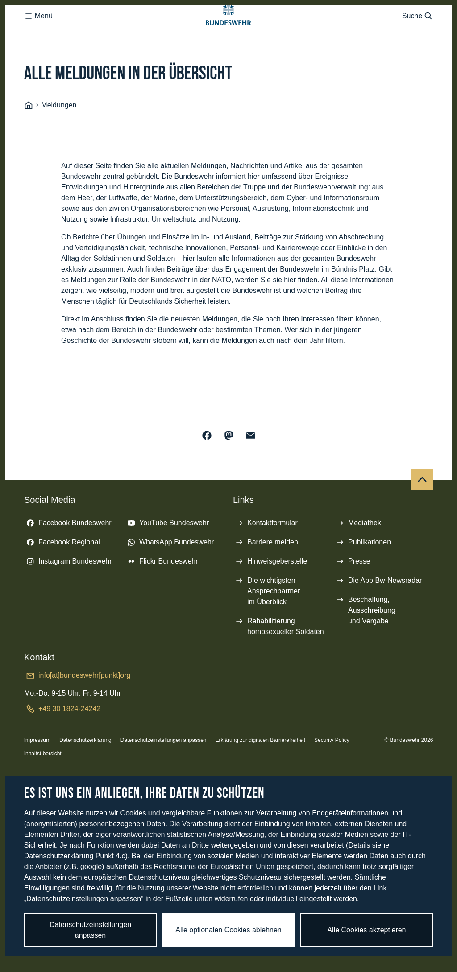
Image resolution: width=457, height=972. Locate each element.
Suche (417, 33)
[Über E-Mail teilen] (250, 471)
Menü (38, 33)
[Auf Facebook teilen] (206, 471)
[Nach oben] (422, 515)
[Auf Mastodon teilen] (228, 471)
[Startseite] (28, 141)
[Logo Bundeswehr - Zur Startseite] (228, 34)
